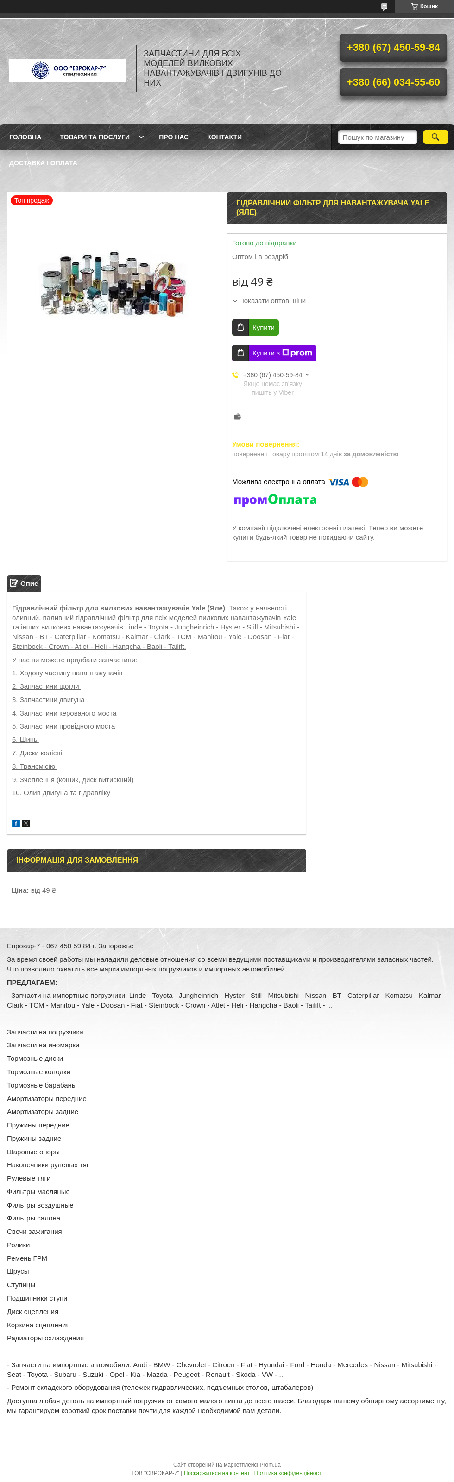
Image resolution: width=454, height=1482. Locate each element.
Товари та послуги (95, 137)
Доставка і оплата (43, 163)
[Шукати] (435, 137)
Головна (25, 137)
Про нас (174, 137)
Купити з (282, 353)
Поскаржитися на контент (217, 1473)
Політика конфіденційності (288, 1473)
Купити (263, 327)
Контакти (224, 137)
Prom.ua (270, 1465)
